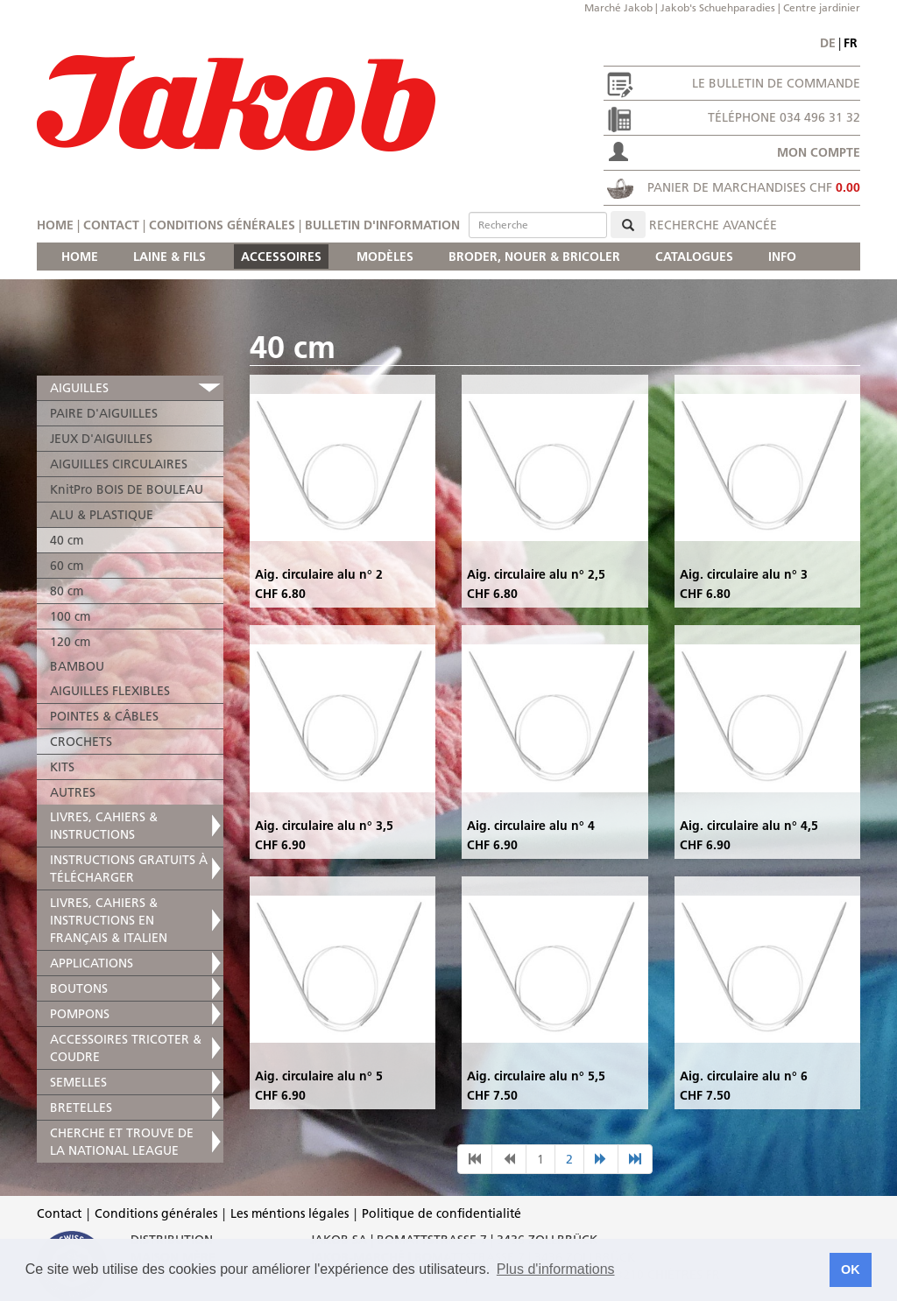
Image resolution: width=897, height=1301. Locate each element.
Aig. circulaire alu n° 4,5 (749, 825)
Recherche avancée (713, 225)
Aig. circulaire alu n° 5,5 (536, 1076)
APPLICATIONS (91, 963)
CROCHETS (81, 741)
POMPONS (79, 1014)
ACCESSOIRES (281, 256)
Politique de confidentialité (441, 1213)
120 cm (70, 642)
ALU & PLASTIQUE (101, 515)
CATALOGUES (694, 256)
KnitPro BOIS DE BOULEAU (126, 489)
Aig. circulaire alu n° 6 (744, 1076)
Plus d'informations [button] (556, 1269)
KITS (62, 767)
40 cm (66, 540)
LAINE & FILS (169, 256)
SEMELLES (78, 1082)
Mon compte (818, 152)
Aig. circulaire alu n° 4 (531, 825)
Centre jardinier (821, 7)
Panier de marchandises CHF (753, 187)
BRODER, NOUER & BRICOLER (534, 256)
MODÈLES (385, 256)
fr (851, 43)
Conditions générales (222, 225)
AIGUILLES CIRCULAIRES (118, 464)
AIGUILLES (79, 388)
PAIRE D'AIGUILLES (104, 413)
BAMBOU (77, 666)
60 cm (66, 565)
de (828, 43)
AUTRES (72, 792)
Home (55, 225)
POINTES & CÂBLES (104, 716)
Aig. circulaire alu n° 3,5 (324, 825)
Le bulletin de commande (776, 83)
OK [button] (850, 1269)
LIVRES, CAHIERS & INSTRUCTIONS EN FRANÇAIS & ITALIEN (108, 920)
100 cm (70, 616)
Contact (111, 225)
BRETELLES (81, 1107)
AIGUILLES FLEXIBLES (110, 691)
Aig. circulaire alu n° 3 (744, 574)
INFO (782, 256)
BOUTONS (79, 988)
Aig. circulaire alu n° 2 (319, 574)
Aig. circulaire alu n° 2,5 (536, 574)
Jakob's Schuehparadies (717, 7)
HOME (79, 256)
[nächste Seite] (600, 1159)
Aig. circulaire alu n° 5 (319, 1076)
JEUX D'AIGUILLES (101, 439)
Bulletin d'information (382, 225)
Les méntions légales (289, 1213)
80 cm (66, 591)
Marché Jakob (618, 7)
